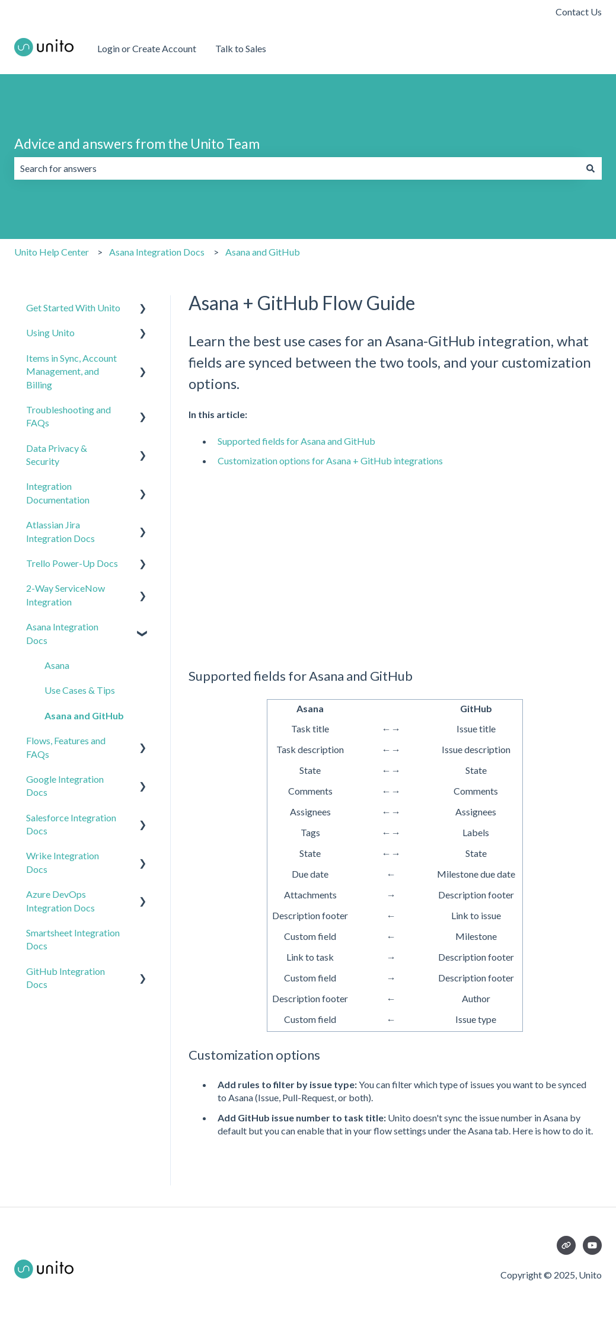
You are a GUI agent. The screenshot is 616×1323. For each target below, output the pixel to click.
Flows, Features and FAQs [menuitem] (66, 747)
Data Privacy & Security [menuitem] (56, 454)
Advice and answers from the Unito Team (137, 143)
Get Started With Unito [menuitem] (73, 307)
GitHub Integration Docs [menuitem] (65, 977)
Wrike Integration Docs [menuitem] (62, 862)
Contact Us (579, 11)
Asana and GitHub (262, 251)
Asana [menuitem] (56, 665)
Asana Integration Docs (157, 251)
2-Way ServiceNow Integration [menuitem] (65, 594)
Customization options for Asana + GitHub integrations (330, 460)
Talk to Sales (240, 48)
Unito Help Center (51, 251)
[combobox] (296, 168)
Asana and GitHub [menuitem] (84, 715)
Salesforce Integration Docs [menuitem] (71, 824)
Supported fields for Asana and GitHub (296, 441)
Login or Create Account (146, 48)
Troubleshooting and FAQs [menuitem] (68, 416)
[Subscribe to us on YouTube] (592, 1245)
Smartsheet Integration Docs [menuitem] (73, 939)
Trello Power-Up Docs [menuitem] (72, 563)
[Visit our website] (566, 1245)
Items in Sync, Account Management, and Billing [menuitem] (71, 371)
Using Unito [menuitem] (50, 332)
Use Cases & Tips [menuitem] (79, 690)
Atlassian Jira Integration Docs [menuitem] (60, 531)
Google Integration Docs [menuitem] (65, 785)
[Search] (590, 168)
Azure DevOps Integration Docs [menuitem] (60, 900)
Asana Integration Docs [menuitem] (62, 633)
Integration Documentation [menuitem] (58, 492)
